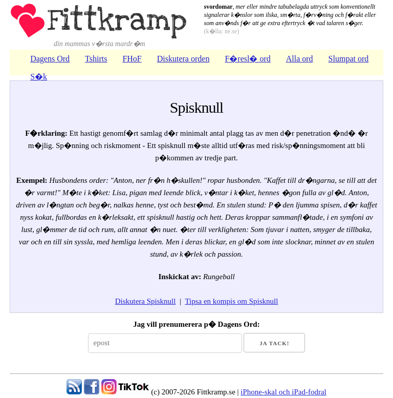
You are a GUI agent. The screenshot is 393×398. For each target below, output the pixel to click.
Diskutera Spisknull (145, 301)
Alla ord (299, 58)
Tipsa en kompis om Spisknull (231, 301)
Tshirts (96, 58)
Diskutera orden (183, 58)
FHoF (131, 58)
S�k (38, 76)
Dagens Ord (50, 58)
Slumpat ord (349, 58)
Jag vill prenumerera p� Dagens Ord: (196, 324)
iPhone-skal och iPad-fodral (283, 392)
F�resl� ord (247, 58)
